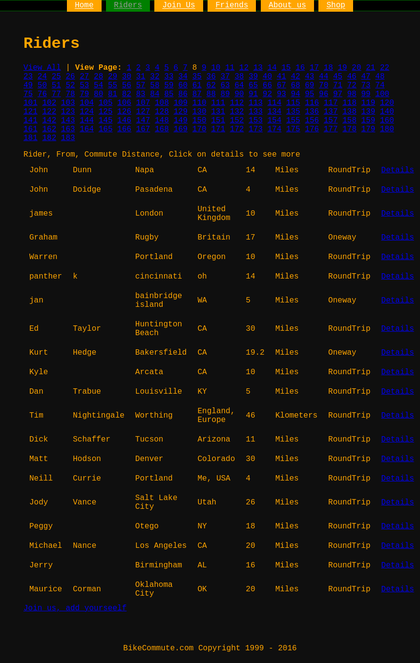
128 (162, 111)
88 (211, 94)
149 (180, 120)
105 (106, 103)
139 (368, 111)
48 (379, 76)
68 (295, 85)
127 (143, 111)
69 (309, 85)
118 (349, 103)
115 (293, 103)
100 (382, 94)
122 (49, 111)
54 (98, 85)
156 (312, 120)
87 (197, 94)
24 (42, 76)
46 (352, 76)
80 (98, 94)
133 (256, 111)
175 (293, 129)
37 (225, 76)
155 (293, 120)
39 (253, 76)
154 (274, 120)
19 (342, 67)
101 (30, 103)
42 (295, 76)
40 (267, 76)
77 (56, 94)
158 (349, 120)
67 (281, 85)
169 (180, 129)
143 (68, 120)
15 (286, 67)
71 (337, 85)
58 (154, 85)
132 (237, 111)
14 (271, 67)
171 (218, 129)
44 (323, 76)
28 (98, 76)
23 (28, 76)
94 (295, 94)
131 (218, 111)
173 (256, 129)
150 (199, 120)
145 (106, 120)
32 (154, 76)
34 (183, 76)
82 (126, 94)
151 (218, 120)
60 (183, 85)
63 (225, 85)
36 (211, 76)
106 (124, 103)
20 (356, 67)
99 (366, 94)
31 (141, 76)
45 (337, 76)
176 (312, 129)
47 (366, 76)
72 (352, 85)
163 (68, 129)
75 (28, 94)
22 (384, 67)
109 (180, 103)
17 (314, 67)
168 (162, 129)
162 (49, 129)
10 (215, 67)
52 (70, 85)
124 (87, 111)
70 (323, 85)
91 (253, 94)
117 (331, 103)
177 (331, 129)
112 (237, 103)
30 (126, 76)
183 (68, 138)
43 (309, 76)
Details (397, 170)
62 (211, 85)
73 (366, 85)
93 (281, 94)
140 (387, 111)
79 (84, 94)
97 (337, 94)
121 (30, 111)
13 (258, 67)
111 (218, 103)
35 (197, 76)
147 (143, 120)
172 (237, 129)
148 (162, 120)
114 (274, 103)
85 (168, 94)
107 (143, 103)
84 (154, 94)
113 (256, 103)
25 (56, 76)
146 (124, 120)
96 (323, 94)
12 (244, 67)
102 (49, 103)
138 (349, 111)
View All (42, 67)
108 (162, 103)
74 (379, 85)
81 (112, 94)
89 (225, 94)
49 (28, 85)
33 (168, 76)
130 (199, 111)
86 (183, 94)
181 (30, 138)
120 (387, 103)
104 (87, 103)
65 (253, 85)
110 (199, 103)
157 (331, 120)
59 (168, 85)
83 (141, 94)
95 (309, 94)
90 (239, 94)
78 (70, 94)
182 (49, 138)
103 (68, 103)
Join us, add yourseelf (74, 608)
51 (56, 85)
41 (281, 76)
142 (49, 120)
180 (387, 129)
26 (70, 76)
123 (68, 111)
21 (370, 67)
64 (239, 85)
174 (274, 129)
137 (331, 111)
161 (30, 129)
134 (274, 111)
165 (106, 129)
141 (30, 120)
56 (126, 85)
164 (87, 129)
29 (112, 76)
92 (267, 94)
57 (141, 85)
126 (124, 111)
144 (87, 120)
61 (197, 85)
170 (199, 129)
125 (106, 111)
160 (387, 120)
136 (312, 111)
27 (84, 76)
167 (143, 129)
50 (42, 85)
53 (84, 85)
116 (312, 103)
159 (368, 120)
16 (300, 67)
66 (267, 85)
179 (368, 129)
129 (180, 111)
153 (256, 120)
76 (42, 94)
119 (368, 103)
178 (349, 129)
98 (352, 94)
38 (239, 76)
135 (293, 111)
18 (328, 67)
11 (229, 67)
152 (237, 120)
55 (112, 85)
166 (124, 129)
